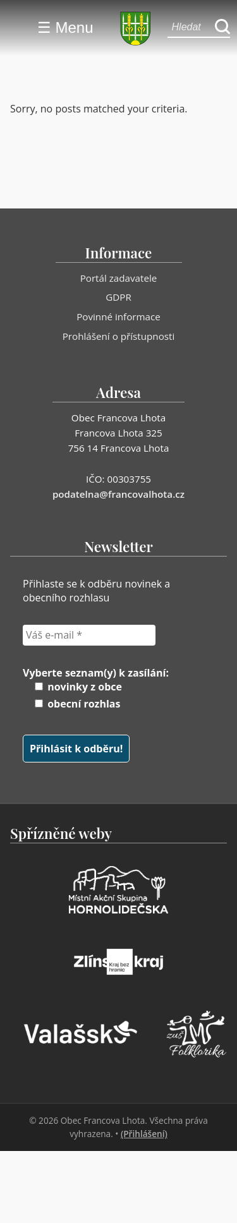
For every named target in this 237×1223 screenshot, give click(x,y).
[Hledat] (222, 27)
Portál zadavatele (118, 278)
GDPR (118, 297)
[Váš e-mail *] (89, 635)
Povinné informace (118, 316)
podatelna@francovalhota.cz (118, 494)
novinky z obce (78, 687)
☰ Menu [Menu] (65, 27)
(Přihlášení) (144, 1134)
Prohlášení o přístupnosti (119, 336)
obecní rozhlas (77, 704)
